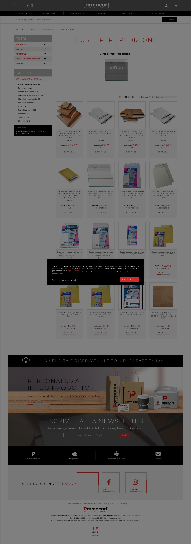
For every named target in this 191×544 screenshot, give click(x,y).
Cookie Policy (73, 270)
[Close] (141, 262)
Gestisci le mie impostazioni (64, 280)
